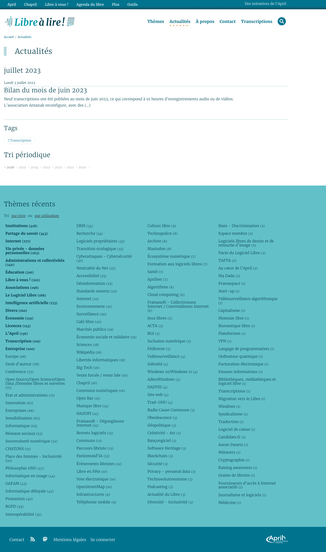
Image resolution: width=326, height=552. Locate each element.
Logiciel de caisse (236, 429)
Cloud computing (165, 294)
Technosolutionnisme (169, 479)
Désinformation (95, 283)
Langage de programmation (246, 348)
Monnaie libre (233, 318)
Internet (88, 298)
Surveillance (92, 314)
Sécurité (157, 463)
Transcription (19, 141)
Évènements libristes (99, 463)
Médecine (229, 502)
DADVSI (157, 386)
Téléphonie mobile (96, 502)
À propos (205, 21)
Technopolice (162, 233)
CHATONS (18, 448)
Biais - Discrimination (241, 225)
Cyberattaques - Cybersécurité (104, 258)
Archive (157, 241)
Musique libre (93, 405)
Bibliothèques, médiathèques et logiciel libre (247, 381)
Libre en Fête (92, 471)
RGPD (14, 506)
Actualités (179, 21)
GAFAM (16, 483)
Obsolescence (162, 417)
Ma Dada (229, 275)
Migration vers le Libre (241, 398)
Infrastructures (93, 494)
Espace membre (235, 233)
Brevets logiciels (95, 432)
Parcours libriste (95, 448)
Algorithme (160, 286)
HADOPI (88, 413)
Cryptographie (233, 459)
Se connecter (102, 539)
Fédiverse (158, 348)
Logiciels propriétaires (101, 241)
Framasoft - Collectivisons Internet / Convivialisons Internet (177, 306)
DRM (85, 225)
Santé (155, 271)
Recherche (90, 233)
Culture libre (161, 225)
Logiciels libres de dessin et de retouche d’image (246, 243)
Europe (15, 356)
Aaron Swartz (233, 444)
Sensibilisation (22, 418)
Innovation (19, 402)
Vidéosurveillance (166, 356)
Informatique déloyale (29, 491)
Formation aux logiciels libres (177, 264)
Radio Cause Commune (171, 409)
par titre (18, 215)
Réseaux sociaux (24, 433)
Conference (19, 371)
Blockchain (160, 455)
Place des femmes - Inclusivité (33, 458)
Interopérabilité (23, 514)
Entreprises (19, 410)
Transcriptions (256, 21)
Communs (89, 440)
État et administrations (30, 395)
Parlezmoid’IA (93, 455)
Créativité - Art (164, 432)
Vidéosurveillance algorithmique (248, 300)
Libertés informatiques (101, 359)
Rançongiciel (161, 440)
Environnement (94, 306)
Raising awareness (237, 467)
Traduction (230, 421)
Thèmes (155, 21)
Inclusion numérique (169, 341)
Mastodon (159, 248)
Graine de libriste (236, 475)
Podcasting (160, 486)
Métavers (229, 452)
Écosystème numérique (171, 256)
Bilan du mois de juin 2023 (45, 90)
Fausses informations (240, 371)
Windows (229, 406)
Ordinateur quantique (240, 356)
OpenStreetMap (94, 486)
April (11, 4)
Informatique (21, 425)
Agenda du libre (90, 4)
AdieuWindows (163, 379)
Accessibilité (92, 275)
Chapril (87, 382)
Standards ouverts (97, 291)
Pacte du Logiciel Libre (241, 252)
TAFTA (227, 260)
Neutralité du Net (96, 268)
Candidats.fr (232, 436)
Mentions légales (70, 539)
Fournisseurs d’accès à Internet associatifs (247, 485)
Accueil (9, 37)
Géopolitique (161, 425)
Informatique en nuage (30, 475)
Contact (227, 21)
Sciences (88, 344)
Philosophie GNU (24, 468)
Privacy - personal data (171, 471)
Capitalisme (231, 310)
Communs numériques (101, 390)
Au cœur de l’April (237, 268)
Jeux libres (159, 318)
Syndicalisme (233, 414)
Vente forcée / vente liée (102, 375)
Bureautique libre (236, 325)
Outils (132, 4)
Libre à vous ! (56, 4)
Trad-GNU (159, 402)
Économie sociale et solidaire (107, 336)
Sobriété (157, 364)
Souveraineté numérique (31, 441)
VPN (224, 341)
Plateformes (231, 333)
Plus (115, 4)
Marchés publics (95, 329)
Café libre (89, 321)
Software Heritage (166, 448)
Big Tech (88, 367)
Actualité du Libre (166, 494)
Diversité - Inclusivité (170, 502)
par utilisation (47, 215)
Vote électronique (96, 479)
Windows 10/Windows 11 (172, 371)
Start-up (228, 291)
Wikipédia (89, 352)
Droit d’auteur (22, 364)
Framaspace (231, 283)
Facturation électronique (243, 364)
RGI (153, 333)
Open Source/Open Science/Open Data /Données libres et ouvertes (35, 383)
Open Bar (88, 398)
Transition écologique (100, 248)
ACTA (155, 325)
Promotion (19, 498)
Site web (157, 394)
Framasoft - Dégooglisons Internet (100, 423)
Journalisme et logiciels (242, 494)
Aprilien (157, 279)
